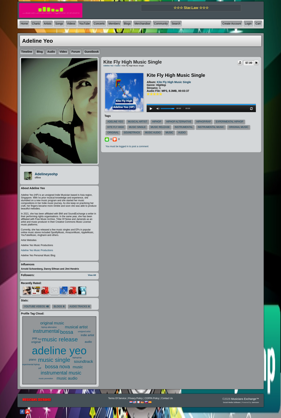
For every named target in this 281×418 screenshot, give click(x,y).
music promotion (46, 378)
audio (88, 341)
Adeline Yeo (108, 66)
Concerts (99, 23)
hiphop (156, 121)
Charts (36, 23)
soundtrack (83, 361)
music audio (67, 378)
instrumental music (61, 372)
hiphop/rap (77, 358)
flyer (40, 339)
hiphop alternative (49, 327)
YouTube (84, 23)
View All (92, 275)
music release (60, 339)
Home (24, 23)
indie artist (87, 335)
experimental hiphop (31, 364)
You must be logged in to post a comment (127, 146)
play (201, 94)
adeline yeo (59, 350)
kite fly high (115, 127)
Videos (71, 23)
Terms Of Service (117, 398)
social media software (231, 402)
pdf (39, 368)
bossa (66, 332)
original (36, 342)
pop (34, 338)
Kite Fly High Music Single (174, 82)
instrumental (46, 331)
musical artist (76, 327)
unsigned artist (84, 331)
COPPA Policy (151, 398)
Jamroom (255, 402)
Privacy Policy (135, 398)
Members (114, 23)
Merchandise (142, 23)
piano (32, 359)
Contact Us (167, 398)
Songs (59, 23)
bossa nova (57, 366)
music (78, 367)
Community (161, 23)
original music (52, 323)
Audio (117, 66)
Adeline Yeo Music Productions (37, 250)
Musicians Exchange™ (245, 398)
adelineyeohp (46, 174)
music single (54, 360)
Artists (47, 23)
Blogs (127, 23)
